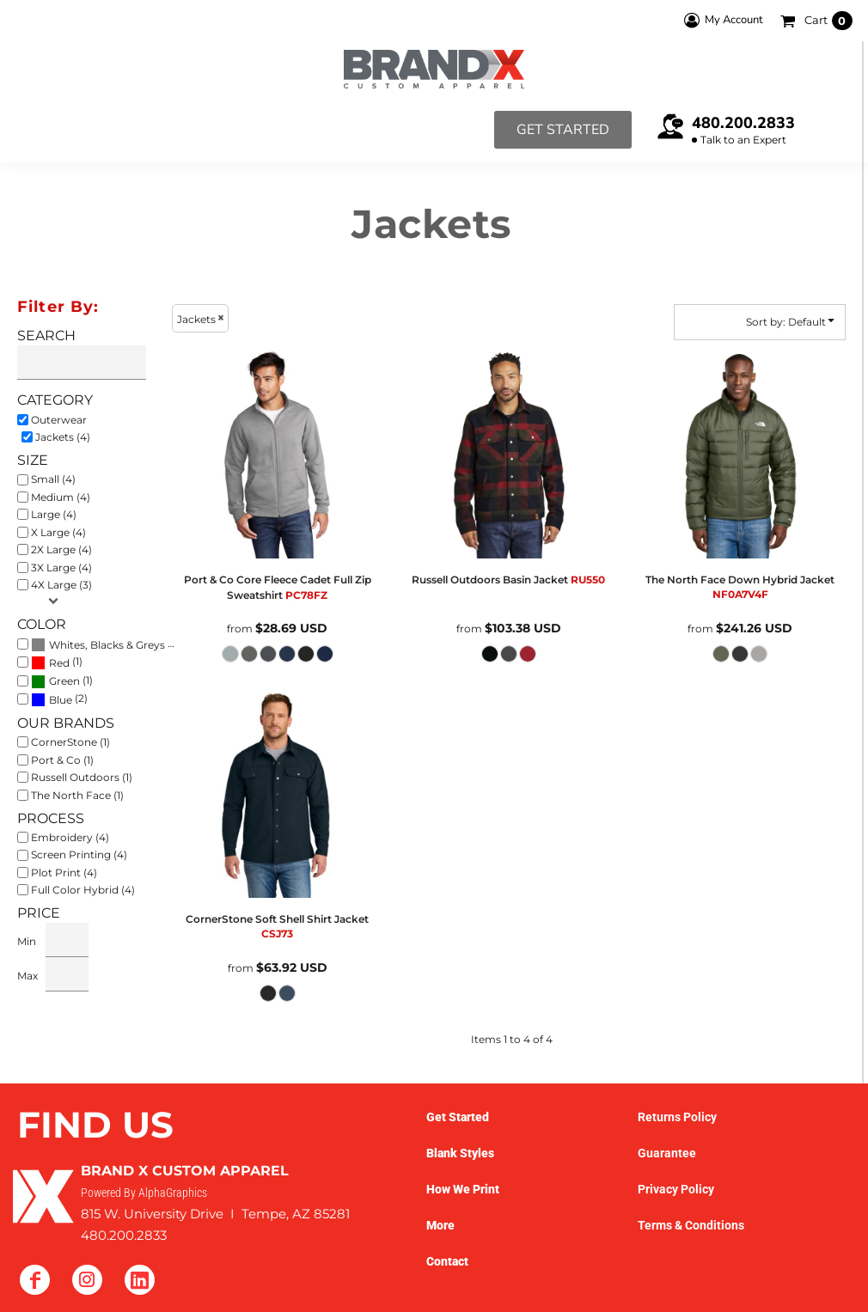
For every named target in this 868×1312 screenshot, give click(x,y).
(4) (106, 643)
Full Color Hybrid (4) (83, 889)
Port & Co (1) (62, 760)
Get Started (563, 129)
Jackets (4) (62, 436)
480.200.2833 (743, 123)
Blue (60, 699)
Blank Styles (460, 1153)
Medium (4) (60, 497)
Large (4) (53, 514)
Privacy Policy (676, 1189)
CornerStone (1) (70, 741)
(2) (59, 699)
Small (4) (53, 479)
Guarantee (667, 1153)
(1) (57, 662)
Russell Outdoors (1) (81, 777)
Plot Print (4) (64, 872)
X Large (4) (58, 532)
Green (64, 680)
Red (59, 662)
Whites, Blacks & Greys (107, 644)
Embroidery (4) (70, 837)
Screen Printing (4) (79, 854)
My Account (721, 20)
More (440, 1225)
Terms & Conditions (691, 1225)
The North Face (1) (77, 795)
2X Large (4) (61, 549)
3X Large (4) (61, 567)
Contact (447, 1261)
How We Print (462, 1189)
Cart (828, 20)
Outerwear (59, 419)
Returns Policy (677, 1117)
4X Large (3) (61, 584)
